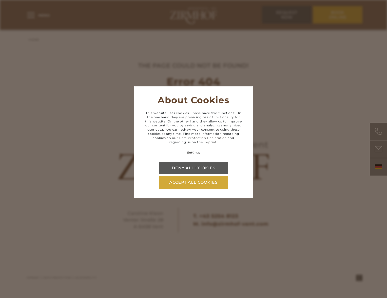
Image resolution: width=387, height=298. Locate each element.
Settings (193, 152)
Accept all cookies (193, 182)
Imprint (210, 142)
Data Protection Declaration (203, 138)
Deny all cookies (193, 168)
